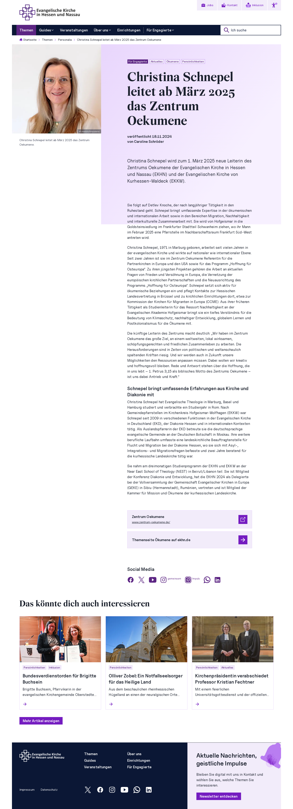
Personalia (65, 39)
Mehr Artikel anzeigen (41, 721)
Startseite (28, 39)
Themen (47, 39)
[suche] (250, 30)
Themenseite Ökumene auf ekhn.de (161, 540)
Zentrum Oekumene (148, 517)
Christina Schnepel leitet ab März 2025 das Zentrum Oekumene (119, 39)
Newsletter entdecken (219, 796)
